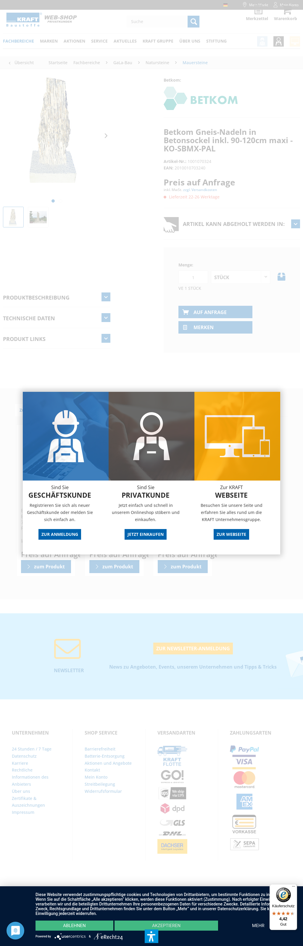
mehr (258, 925)
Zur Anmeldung (59, 534)
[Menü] (293, 887)
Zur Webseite (231, 534)
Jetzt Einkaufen (146, 534)
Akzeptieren (166, 925)
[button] (151, 936)
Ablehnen (74, 925)
